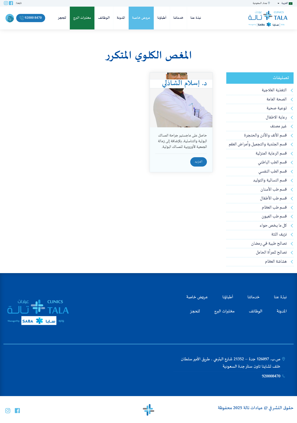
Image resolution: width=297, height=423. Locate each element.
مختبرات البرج (82, 18)
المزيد (199, 161)
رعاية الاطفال (276, 117)
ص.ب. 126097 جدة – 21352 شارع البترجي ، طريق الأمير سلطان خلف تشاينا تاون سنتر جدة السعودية (230, 363)
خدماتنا (178, 18)
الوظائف (104, 18)
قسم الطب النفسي (272, 171)
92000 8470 (31, 18)
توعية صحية (276, 108)
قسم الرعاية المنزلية (271, 153)
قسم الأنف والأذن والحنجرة (265, 135)
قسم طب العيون (274, 216)
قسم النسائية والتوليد (270, 180)
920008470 (271, 376)
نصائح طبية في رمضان (269, 243)
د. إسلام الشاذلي (184, 83)
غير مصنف (278, 126)
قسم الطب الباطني (272, 162)
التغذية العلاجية (274, 90)
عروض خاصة (141, 18)
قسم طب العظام (274, 207)
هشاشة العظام (276, 261)
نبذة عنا (195, 18)
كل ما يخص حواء (273, 225)
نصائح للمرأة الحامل (271, 252)
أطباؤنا (161, 18)
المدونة (121, 18)
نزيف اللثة (279, 234)
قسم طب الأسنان (274, 189)
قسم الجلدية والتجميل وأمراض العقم (258, 144)
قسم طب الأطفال (273, 198)
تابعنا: (18, 3)
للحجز (62, 18)
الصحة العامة (276, 99)
